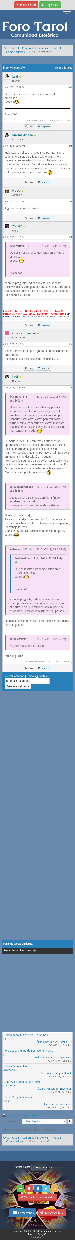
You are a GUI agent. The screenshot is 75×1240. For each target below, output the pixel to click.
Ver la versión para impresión (22, 1115)
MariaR (68, 1073)
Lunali (6, 1101)
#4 (70, 237)
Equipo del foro (51, 1212)
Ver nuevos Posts (37, 1173)
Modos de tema (63, 67)
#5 (70, 344)
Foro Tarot (18, 1231)
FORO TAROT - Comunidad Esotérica (25, 48)
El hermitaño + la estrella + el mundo (25, 1035)
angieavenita (65, 1057)
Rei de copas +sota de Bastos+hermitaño (28, 1050)
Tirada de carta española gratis (37, 1224)
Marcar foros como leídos (37, 1197)
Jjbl (5, 1038)
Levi (69, 120)
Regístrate (50, 4)
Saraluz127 (65, 1042)
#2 (70, 146)
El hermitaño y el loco (16, 1066)
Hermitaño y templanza (17, 1097)
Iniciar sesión (26, 4)
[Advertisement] (37, 819)
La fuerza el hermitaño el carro (22, 1081)
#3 (70, 201)
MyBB (43, 1234)
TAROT (56, 48)
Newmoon (9, 1070)
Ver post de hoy (37, 1179)
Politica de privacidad (37, 1220)
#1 (70, 87)
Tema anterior (15, 676)
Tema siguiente (36, 676)
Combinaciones (15, 52)
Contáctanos (23, 1212)
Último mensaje (45, 1042)
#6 (70, 387)
